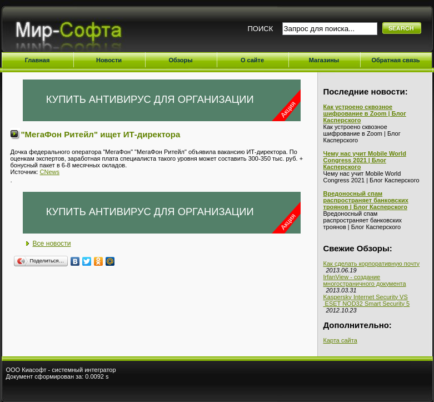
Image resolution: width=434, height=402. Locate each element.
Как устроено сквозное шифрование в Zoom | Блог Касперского (364, 113)
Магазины (324, 60)
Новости (109, 60)
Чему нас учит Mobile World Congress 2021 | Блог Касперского (364, 160)
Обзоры (180, 60)
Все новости (52, 243)
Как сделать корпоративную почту (371, 263)
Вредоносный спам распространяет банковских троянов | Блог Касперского (365, 200)
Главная (37, 60)
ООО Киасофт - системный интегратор (61, 369)
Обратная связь (395, 60)
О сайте (252, 60)
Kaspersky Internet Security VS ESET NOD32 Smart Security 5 (366, 300)
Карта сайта (340, 340)
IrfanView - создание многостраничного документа (364, 280)
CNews (49, 171)
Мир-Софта (73, 31)
